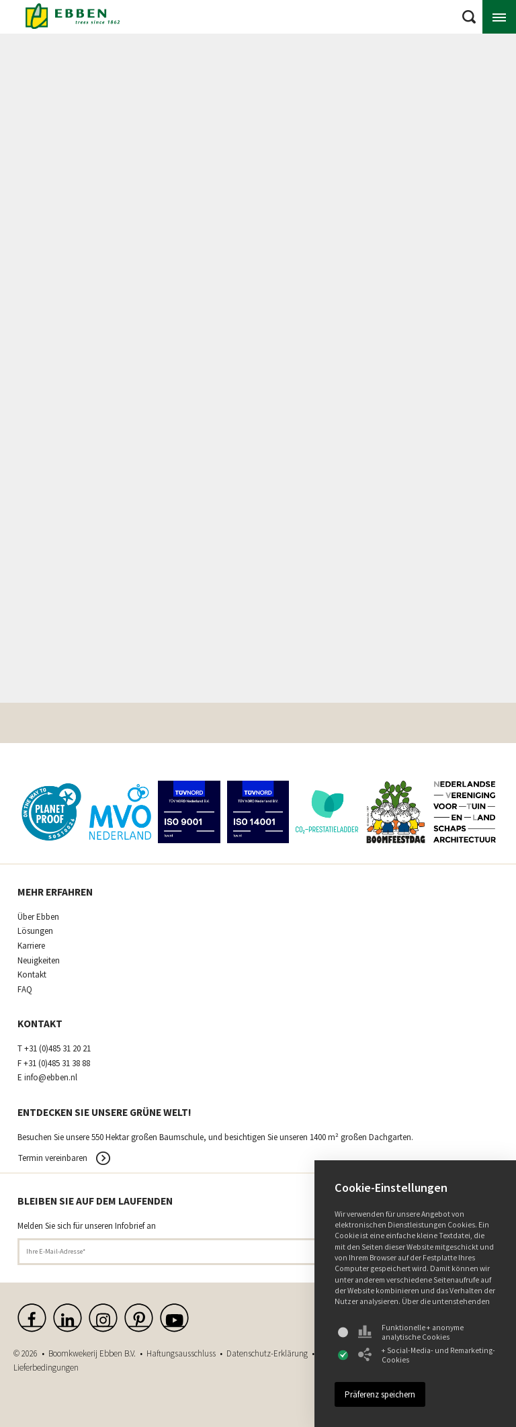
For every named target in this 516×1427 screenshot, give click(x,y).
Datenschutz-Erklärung (267, 1353)
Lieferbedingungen (46, 1367)
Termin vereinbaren (52, 1158)
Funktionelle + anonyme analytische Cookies (411, 1332)
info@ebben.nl (50, 1077)
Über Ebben (38, 917)
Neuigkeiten (38, 960)
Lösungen (35, 931)
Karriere (31, 946)
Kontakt (31, 974)
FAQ (24, 989)
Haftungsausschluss (181, 1353)
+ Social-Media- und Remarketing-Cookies (426, 1355)
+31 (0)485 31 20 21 (57, 1048)
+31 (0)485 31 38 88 (57, 1063)
